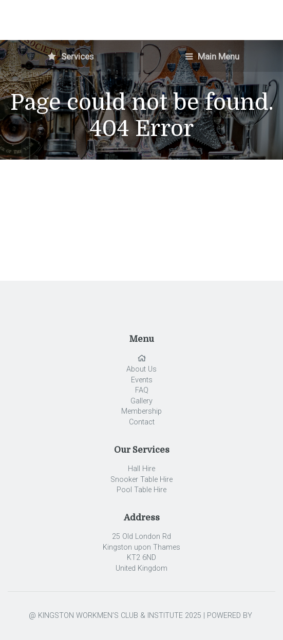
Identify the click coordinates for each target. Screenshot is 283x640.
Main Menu (212, 56)
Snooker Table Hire (141, 479)
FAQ (141, 390)
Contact (142, 422)
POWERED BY (230, 615)
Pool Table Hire (141, 490)
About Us (141, 369)
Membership (141, 411)
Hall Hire (141, 468)
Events (142, 380)
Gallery (141, 401)
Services (70, 56)
